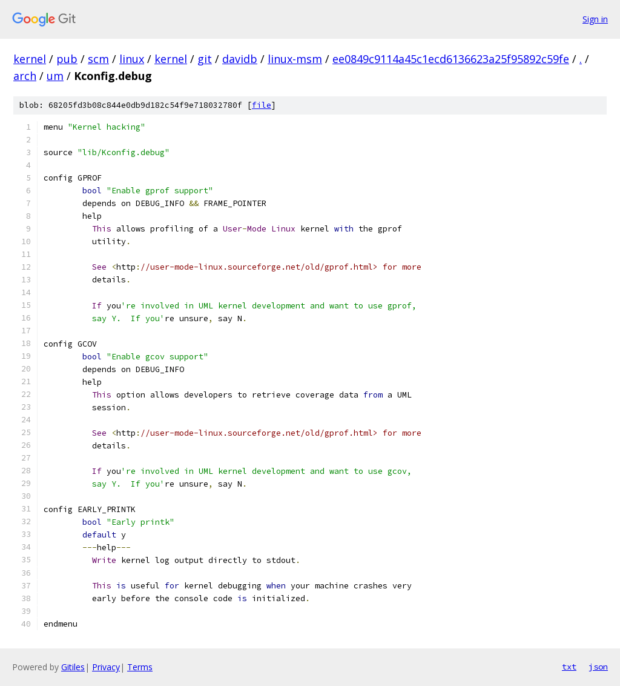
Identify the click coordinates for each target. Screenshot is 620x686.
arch (24, 75)
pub (67, 59)
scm (98, 59)
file (261, 105)
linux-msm (295, 59)
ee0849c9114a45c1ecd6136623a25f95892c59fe (450, 59)
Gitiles (73, 667)
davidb (239, 59)
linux (131, 59)
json (598, 666)
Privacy (106, 667)
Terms (140, 667)
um (55, 75)
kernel (29, 59)
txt (569, 666)
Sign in (595, 19)
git (204, 59)
